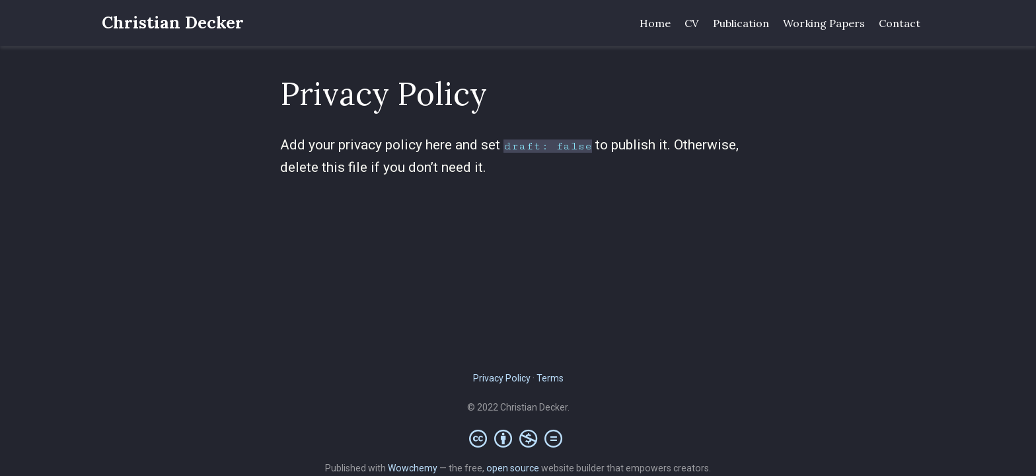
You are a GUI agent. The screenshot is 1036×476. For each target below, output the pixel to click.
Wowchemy (412, 468)
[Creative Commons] (518, 438)
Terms (550, 378)
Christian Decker (173, 22)
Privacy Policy (502, 378)
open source (512, 468)
